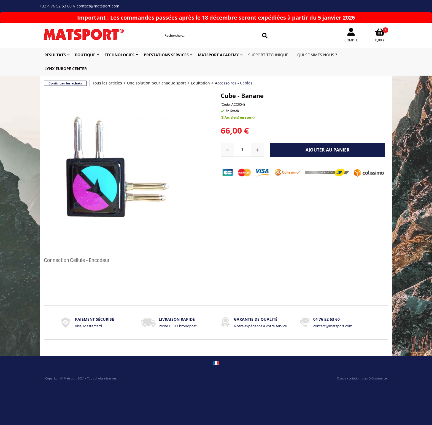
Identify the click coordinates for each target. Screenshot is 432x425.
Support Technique (268, 54)
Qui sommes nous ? (317, 54)
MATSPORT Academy (218, 54)
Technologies (119, 54)
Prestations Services (166, 54)
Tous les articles (107, 83)
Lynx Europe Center (65, 68)
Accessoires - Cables (233, 83)
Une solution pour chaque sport (156, 83)
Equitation (200, 83)
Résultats (55, 54)
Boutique (85, 54)
